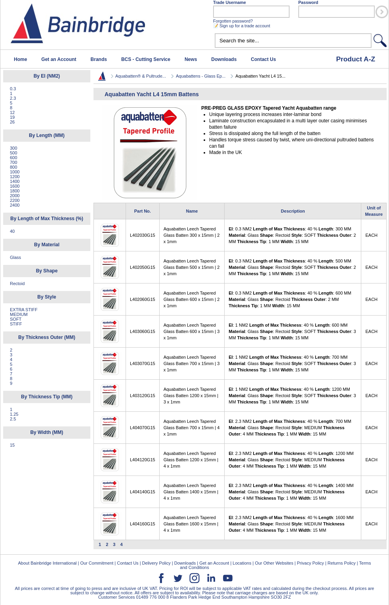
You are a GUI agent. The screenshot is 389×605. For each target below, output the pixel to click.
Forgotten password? (233, 21)
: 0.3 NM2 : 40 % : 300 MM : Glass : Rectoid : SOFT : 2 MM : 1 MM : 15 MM (292, 235)
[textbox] (293, 40)
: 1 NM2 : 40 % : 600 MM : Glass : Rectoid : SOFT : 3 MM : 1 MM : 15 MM (292, 331)
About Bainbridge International (47, 563)
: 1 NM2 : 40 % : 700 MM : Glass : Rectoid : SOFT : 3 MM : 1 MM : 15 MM (292, 363)
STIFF (16, 324)
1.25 (14, 414)
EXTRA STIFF (24, 309)
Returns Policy (342, 563)
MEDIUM (19, 314)
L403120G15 (142, 395)
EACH (371, 235)
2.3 (13, 98)
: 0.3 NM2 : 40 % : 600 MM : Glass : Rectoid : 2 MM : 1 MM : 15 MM (290, 299)
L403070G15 (142, 363)
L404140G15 (142, 491)
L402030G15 (142, 235)
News (191, 59)
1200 (14, 176)
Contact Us (263, 59)
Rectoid (17, 283)
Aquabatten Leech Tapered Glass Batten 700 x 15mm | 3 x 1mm (192, 363)
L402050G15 (142, 267)
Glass (15, 257)
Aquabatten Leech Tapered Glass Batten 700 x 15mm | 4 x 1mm (192, 427)
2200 (14, 200)
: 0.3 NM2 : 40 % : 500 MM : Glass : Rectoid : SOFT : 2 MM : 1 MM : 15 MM (292, 267)
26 (12, 122)
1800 (14, 190)
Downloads (223, 59)
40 (12, 231)
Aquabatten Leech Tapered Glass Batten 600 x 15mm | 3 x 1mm (192, 331)
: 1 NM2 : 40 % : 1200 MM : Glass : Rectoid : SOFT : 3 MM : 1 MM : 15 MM (292, 395)
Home (20, 59)
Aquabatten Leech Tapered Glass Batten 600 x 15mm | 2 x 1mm (192, 299)
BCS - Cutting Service (145, 59)
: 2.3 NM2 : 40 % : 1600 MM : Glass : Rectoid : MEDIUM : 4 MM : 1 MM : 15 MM (291, 524)
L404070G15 (142, 427)
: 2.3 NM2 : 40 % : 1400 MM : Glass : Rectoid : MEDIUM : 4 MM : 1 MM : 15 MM (291, 491)
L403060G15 (142, 331)
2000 (14, 195)
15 (12, 445)
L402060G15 (142, 299)
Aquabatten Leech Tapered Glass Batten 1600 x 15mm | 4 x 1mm (191, 524)
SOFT (15, 319)
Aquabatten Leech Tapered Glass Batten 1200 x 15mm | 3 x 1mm (191, 395)
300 (13, 148)
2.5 (13, 419)
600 (13, 157)
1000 (14, 171)
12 (12, 112)
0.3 (13, 88)
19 (12, 117)
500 (13, 152)
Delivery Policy (156, 563)
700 (13, 162)
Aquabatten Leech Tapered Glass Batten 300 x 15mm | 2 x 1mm (192, 235)
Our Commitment (96, 563)
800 (13, 167)
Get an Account (58, 59)
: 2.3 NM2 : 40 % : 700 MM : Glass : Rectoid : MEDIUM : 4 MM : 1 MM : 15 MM (290, 427)
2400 (14, 205)
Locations (242, 563)
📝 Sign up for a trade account (241, 25)
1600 (14, 186)
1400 (14, 181)
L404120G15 (142, 459)
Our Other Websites (274, 563)
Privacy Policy (310, 563)
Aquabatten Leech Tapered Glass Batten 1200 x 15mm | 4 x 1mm (191, 459)
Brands (99, 59)
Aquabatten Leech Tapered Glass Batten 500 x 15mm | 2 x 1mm (192, 267)
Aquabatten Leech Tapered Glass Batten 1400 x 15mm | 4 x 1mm (191, 491)
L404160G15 (142, 523)
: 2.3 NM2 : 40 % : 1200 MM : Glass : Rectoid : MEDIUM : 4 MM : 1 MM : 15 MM (291, 459)
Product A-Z (355, 59)
